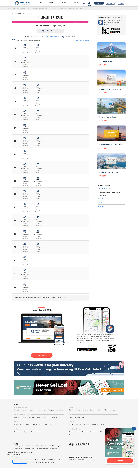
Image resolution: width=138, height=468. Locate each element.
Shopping (27, 449)
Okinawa (71, 435)
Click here (120, 461)
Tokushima (17, 432)
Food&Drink (51, 446)
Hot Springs (53, 449)
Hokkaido (17, 410)
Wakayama (48, 424)
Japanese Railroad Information (51, 459)
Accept (19, 462)
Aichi (83, 417)
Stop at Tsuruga (70, 36)
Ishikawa (31, 417)
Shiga (16, 424)
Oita (101, 432)
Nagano (54, 417)
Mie (89, 417)
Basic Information (27, 446)
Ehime (33, 432)
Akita (43, 410)
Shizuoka (77, 417)
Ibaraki (71, 410)
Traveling (17, 446)
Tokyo (106, 410)
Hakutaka (101, 206)
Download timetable (82, 40)
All (37, 36)
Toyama (23, 417)
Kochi (39, 432)
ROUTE (52, 2)
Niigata (16, 417)
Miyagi (38, 410)
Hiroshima (95, 424)
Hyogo (35, 424)
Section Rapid (54, 36)
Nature (43, 446)
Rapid (46, 36)
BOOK (76, 2)
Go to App (121, 3)
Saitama (92, 410)
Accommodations (42, 449)
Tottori (71, 424)
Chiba (99, 410)
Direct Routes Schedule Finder (45, 462)
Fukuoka (71, 432)
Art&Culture (18, 449)
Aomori (25, 410)
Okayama (87, 424)
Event (33, 449)
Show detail (42, 356)
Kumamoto (93, 432)
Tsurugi (100, 202)
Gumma (85, 410)
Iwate (31, 410)
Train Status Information (76, 459)
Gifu (70, 417)
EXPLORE (40, 2)
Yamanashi (45, 417)
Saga (78, 432)
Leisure (37, 446)
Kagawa (26, 432)
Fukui (38, 417)
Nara (40, 424)
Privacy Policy (11, 457)
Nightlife (59, 446)
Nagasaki (85, 432)
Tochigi (78, 410)
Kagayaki (100, 198)
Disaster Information (75, 446)
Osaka (28, 424)
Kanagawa (113, 410)
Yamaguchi (104, 424)
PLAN (64, 2)
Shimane (78, 424)
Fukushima (60, 410)
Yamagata (51, 410)
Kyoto (22, 424)
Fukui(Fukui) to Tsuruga (105, 188)
